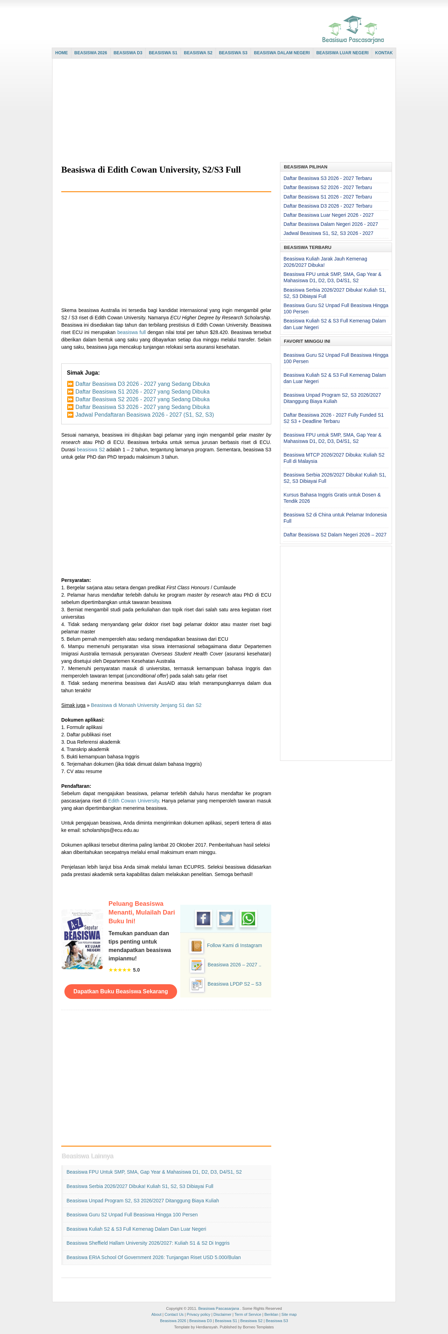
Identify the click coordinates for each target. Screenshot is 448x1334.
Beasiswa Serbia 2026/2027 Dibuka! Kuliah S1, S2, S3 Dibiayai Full (139, 1186)
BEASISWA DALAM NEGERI (282, 52)
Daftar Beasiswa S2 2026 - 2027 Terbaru (328, 187)
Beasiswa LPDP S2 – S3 (234, 984)
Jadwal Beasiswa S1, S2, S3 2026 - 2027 (328, 233)
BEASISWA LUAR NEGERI (342, 52)
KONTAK (384, 52)
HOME (61, 52)
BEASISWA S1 (163, 52)
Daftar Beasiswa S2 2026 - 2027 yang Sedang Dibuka (142, 399)
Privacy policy (198, 1314)
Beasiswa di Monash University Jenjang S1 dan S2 (146, 705)
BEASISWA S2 (198, 52)
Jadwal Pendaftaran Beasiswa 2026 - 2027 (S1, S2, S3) (144, 415)
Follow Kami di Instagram (234, 945)
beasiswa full (131, 332)
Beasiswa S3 (277, 1321)
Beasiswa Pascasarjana (218, 1308)
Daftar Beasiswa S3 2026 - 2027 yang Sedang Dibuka (142, 407)
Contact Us (173, 1314)
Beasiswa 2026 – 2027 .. (234, 964)
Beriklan (271, 1314)
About (156, 1314)
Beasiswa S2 (251, 1321)
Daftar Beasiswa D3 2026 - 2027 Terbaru (328, 206)
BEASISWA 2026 (90, 52)
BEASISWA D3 (127, 52)
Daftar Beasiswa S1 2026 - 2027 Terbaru (328, 197)
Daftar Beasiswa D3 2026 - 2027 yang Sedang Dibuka (142, 384)
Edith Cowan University (133, 801)
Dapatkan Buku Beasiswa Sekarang (121, 991)
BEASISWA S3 (233, 52)
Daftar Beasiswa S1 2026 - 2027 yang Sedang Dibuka (142, 392)
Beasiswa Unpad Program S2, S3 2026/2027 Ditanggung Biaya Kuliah (142, 1200)
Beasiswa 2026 (173, 1321)
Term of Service (247, 1314)
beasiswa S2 (91, 449)
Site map (288, 1314)
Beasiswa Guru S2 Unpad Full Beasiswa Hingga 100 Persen (132, 1214)
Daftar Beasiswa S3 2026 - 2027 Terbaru (328, 178)
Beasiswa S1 (226, 1321)
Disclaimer (222, 1314)
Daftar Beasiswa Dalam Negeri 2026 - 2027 (331, 224)
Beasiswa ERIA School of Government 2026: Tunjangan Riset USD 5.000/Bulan (153, 1257)
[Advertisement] (222, 111)
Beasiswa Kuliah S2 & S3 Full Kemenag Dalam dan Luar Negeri (136, 1229)
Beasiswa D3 (200, 1321)
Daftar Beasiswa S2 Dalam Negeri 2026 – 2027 (335, 534)
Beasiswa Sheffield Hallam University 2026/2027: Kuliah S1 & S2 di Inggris (148, 1243)
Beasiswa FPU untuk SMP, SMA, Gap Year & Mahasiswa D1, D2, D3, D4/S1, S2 (154, 1172)
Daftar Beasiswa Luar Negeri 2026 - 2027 (329, 215)
